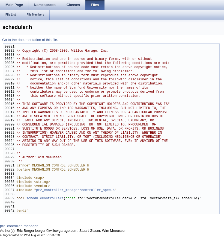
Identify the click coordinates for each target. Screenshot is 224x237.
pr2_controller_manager (19, 226)
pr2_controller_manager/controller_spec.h (75, 190)
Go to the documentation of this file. (30, 40)
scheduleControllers (45, 198)
